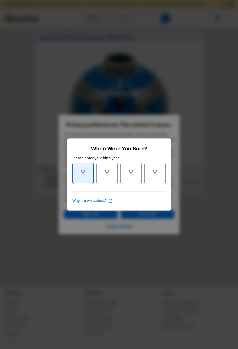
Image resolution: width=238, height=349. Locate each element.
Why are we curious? (92, 201)
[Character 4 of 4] (155, 173)
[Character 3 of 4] (131, 173)
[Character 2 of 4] (107, 173)
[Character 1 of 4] (83, 173)
